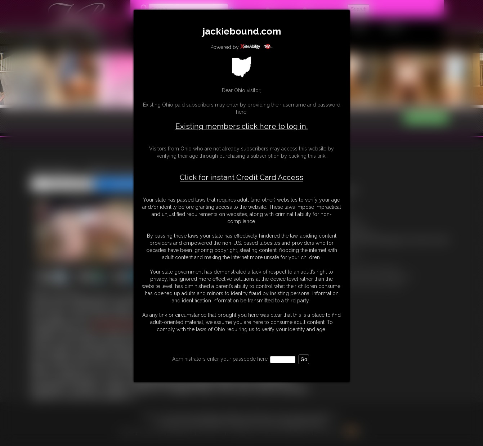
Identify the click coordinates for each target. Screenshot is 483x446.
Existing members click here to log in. (241, 126)
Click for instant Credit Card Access (241, 177)
